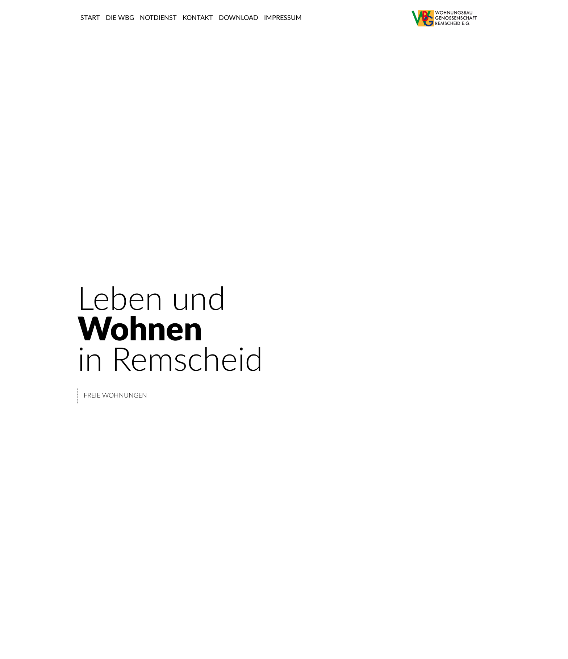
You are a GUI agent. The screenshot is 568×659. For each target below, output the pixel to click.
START (90, 18)
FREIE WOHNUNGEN (115, 396)
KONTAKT (198, 18)
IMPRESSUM (283, 18)
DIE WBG (120, 18)
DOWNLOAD (238, 18)
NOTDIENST (158, 18)
